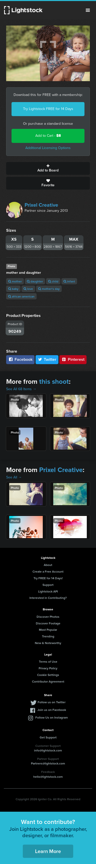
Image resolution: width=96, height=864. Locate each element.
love (28, 289)
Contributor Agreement (48, 681)
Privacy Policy (48, 668)
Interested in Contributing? (48, 598)
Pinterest (72, 359)
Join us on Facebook (51, 710)
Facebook (20, 359)
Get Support (48, 737)
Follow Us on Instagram (51, 717)
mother (15, 281)
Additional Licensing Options (48, 148)
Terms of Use (48, 661)
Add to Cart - (48, 135)
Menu (88, 10)
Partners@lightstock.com (48, 763)
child (53, 281)
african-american (21, 296)
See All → (14, 477)
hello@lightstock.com (48, 776)
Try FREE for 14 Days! (48, 578)
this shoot (54, 381)
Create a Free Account (48, 571)
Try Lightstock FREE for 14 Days (48, 109)
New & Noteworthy (48, 643)
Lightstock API (48, 591)
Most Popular (48, 629)
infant (69, 281)
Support (48, 585)
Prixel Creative (41, 205)
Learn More (48, 851)
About (48, 565)
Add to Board (48, 168)
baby (13, 289)
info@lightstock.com (48, 750)
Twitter (47, 359)
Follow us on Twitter (52, 702)
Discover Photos (48, 616)
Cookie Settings (48, 675)
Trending (48, 636)
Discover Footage (48, 623)
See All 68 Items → (21, 389)
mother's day (49, 289)
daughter (35, 281)
